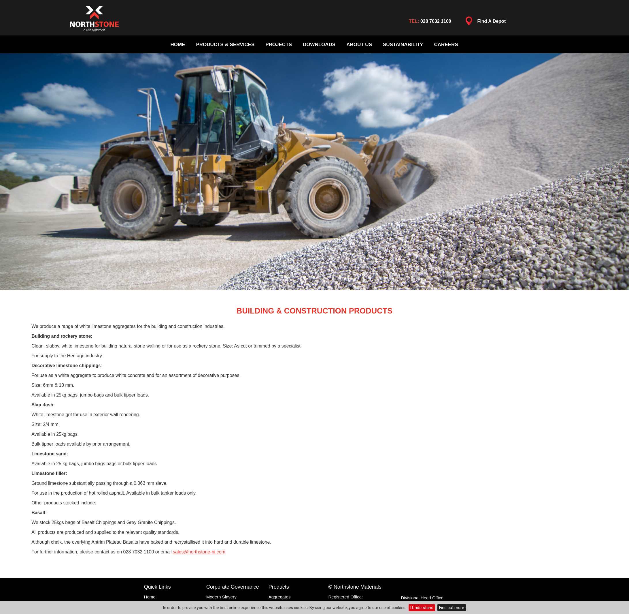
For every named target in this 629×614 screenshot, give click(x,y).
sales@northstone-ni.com (199, 551)
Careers (446, 44)
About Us (359, 44)
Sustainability (403, 44)
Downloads (319, 44)
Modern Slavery (221, 596)
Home (177, 44)
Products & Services (225, 44)
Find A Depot (484, 22)
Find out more (451, 607)
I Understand (421, 607)
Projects (278, 44)
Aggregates (280, 596)
